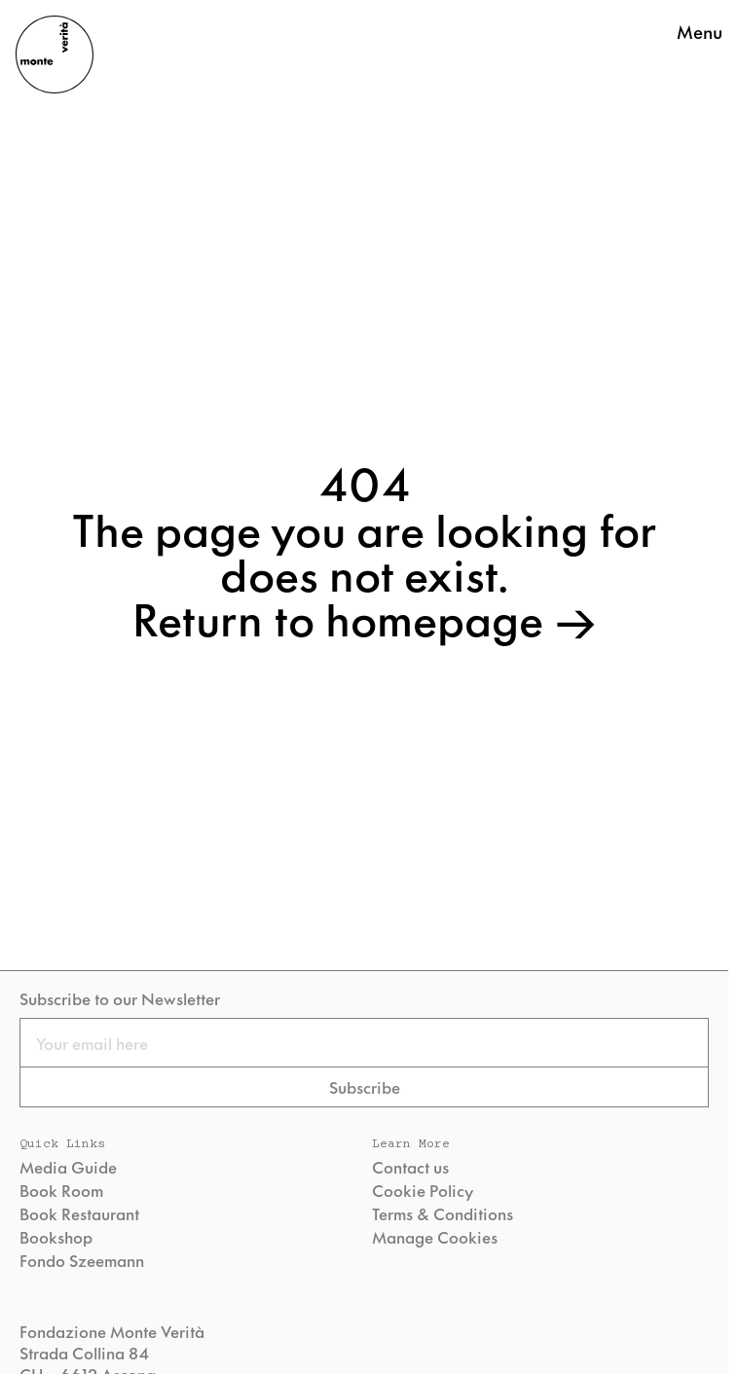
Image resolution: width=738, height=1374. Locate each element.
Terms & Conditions (442, 1213)
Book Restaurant (79, 1213)
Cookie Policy (422, 1190)
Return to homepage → (364, 617)
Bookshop (55, 1237)
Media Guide (68, 1167)
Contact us (410, 1167)
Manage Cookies (435, 1237)
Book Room (61, 1190)
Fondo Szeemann (81, 1260)
